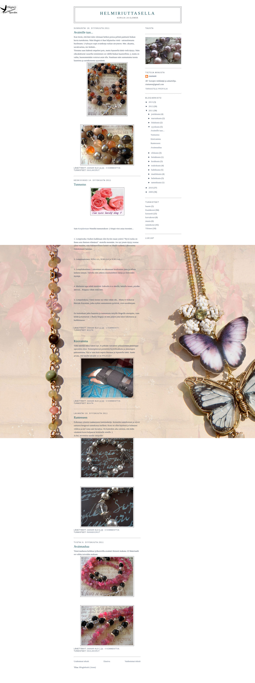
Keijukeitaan (83, 228)
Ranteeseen (80, 417)
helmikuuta (156, 178)
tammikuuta (156, 182)
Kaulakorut (93, 170)
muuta (90, 330)
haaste (148, 206)
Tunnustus (80, 184)
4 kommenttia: (113, 168)
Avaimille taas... (83, 32)
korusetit (149, 213)
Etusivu (107, 661)
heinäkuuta (156, 157)
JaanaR (152, 76)
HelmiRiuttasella (127, 13)
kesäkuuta (155, 161)
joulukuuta (156, 114)
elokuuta (155, 153)
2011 (151, 110)
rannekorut (93, 532)
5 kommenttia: (113, 401)
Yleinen (148, 228)
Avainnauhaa (81, 546)
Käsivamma (81, 341)
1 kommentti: (113, 328)
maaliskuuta (156, 174)
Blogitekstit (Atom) (87, 667)
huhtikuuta (156, 170)
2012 (151, 106)
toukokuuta (156, 165)
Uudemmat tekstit (81, 661)
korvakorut (150, 217)
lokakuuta (155, 122)
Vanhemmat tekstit (133, 661)
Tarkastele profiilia (156, 89)
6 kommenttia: (112, 530)
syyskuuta (155, 127)
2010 (151, 187)
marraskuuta (156, 118)
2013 (151, 102)
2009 (151, 192)
